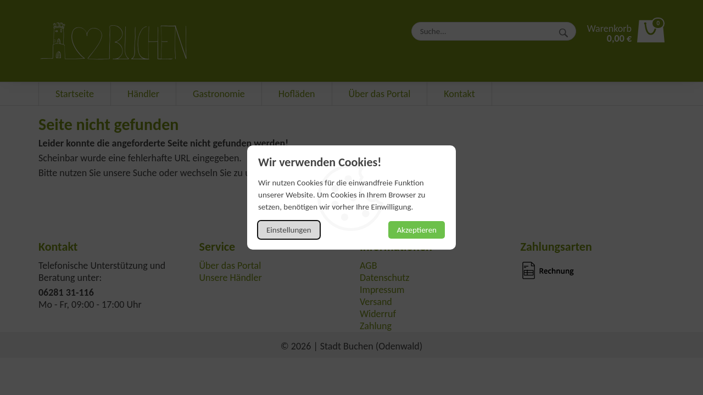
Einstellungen (288, 230)
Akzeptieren (417, 230)
